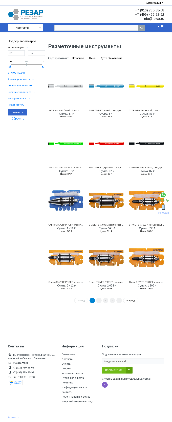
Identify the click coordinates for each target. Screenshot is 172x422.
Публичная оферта (73, 377)
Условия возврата (72, 373)
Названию (78, 58)
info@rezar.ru (153, 19)
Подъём (66, 368)
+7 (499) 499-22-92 (149, 14)
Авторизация (154, 3)
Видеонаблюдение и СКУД (77, 401)
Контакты (67, 392)
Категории (26, 27)
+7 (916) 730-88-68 (149, 10)
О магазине (68, 354)
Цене (92, 58)
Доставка (67, 359)
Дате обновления (111, 58)
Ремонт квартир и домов (76, 396)
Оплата (66, 363)
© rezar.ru (13, 417)
